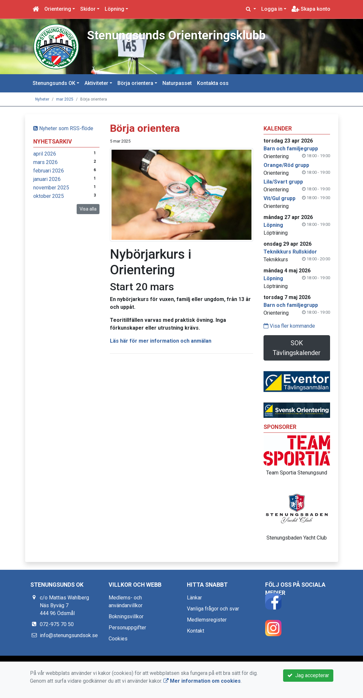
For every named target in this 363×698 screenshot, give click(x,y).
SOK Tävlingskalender (297, 348)
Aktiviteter (96, 83)
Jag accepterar (308, 675)
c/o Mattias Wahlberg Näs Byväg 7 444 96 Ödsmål (64, 605)
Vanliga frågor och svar (213, 609)
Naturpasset (177, 83)
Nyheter (42, 99)
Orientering (57, 9)
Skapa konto (311, 9)
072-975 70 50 (57, 624)
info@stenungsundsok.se (69, 635)
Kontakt (195, 631)
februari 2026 (48, 171)
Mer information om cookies (202, 681)
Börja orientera (135, 83)
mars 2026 (45, 162)
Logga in (271, 9)
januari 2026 (47, 179)
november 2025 (51, 188)
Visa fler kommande (289, 326)
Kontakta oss (213, 83)
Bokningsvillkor (126, 616)
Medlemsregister (207, 620)
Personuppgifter (127, 627)
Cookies (118, 639)
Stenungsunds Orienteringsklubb (177, 35)
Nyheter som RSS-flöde (63, 128)
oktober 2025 (48, 196)
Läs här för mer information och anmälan (160, 341)
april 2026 (44, 154)
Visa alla (88, 209)
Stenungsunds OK (54, 83)
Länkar (194, 598)
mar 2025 (64, 99)
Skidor (88, 9)
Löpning (114, 9)
